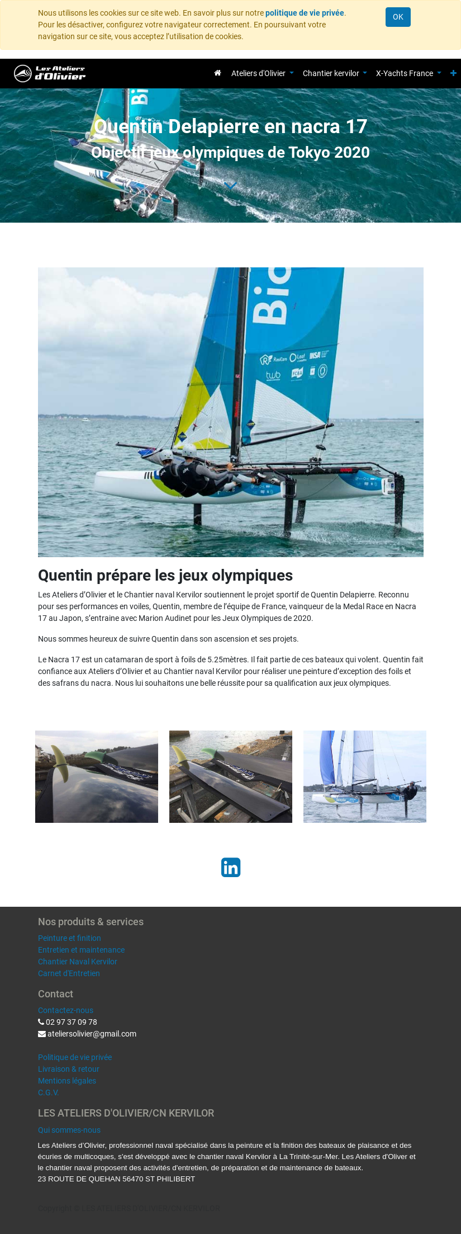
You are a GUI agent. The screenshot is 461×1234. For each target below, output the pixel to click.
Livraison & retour (68, 1069)
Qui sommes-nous (69, 1129)
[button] (453, 73)
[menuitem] (217, 72)
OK (398, 16)
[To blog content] (230, 185)
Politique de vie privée (75, 1057)
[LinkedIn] (230, 867)
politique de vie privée (304, 12)
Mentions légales (67, 1080)
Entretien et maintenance (81, 949)
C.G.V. (48, 1092)
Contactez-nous (65, 1010)
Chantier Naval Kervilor (77, 961)
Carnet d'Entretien (69, 973)
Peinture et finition (69, 938)
